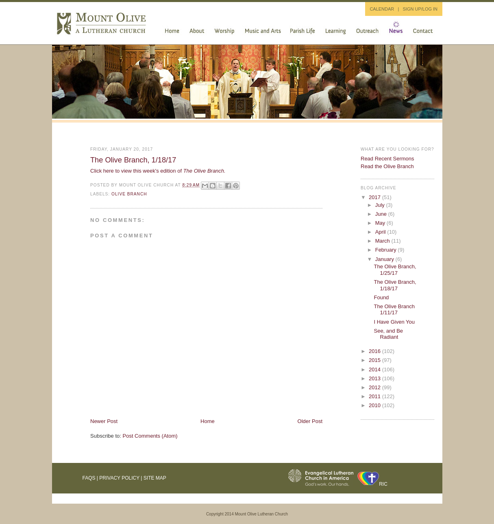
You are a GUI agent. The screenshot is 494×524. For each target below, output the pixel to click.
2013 (375, 378)
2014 (375, 369)
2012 (375, 387)
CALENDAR (382, 9)
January (385, 259)
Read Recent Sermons (387, 159)
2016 (375, 351)
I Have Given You (394, 322)
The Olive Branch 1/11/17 (394, 309)
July (380, 205)
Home (207, 421)
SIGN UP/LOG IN (420, 9)
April (381, 232)
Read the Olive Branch (387, 166)
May (381, 223)
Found (381, 297)
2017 (375, 197)
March (383, 241)
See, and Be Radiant (388, 334)
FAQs (89, 478)
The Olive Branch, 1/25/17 (395, 269)
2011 (375, 396)
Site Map (155, 478)
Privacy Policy (119, 478)
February (386, 250)
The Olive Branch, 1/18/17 (133, 160)
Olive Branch (129, 194)
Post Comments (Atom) (150, 436)
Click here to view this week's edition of (158, 171)
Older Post (310, 421)
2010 (375, 405)
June (381, 214)
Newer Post (104, 421)
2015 (375, 360)
